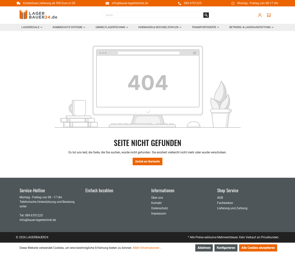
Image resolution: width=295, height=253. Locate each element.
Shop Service (227, 190)
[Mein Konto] (259, 15)
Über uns (157, 197)
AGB (220, 197)
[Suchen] (206, 15)
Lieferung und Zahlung (232, 208)
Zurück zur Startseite (147, 161)
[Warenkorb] (269, 15)
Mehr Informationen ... (147, 248)
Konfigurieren (226, 248)
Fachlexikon (225, 203)
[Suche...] (154, 15)
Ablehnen (204, 248)
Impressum (158, 213)
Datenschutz (159, 208)
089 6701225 (192, 3)
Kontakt (156, 203)
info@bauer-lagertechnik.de (130, 3)
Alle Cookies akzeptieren (258, 248)
